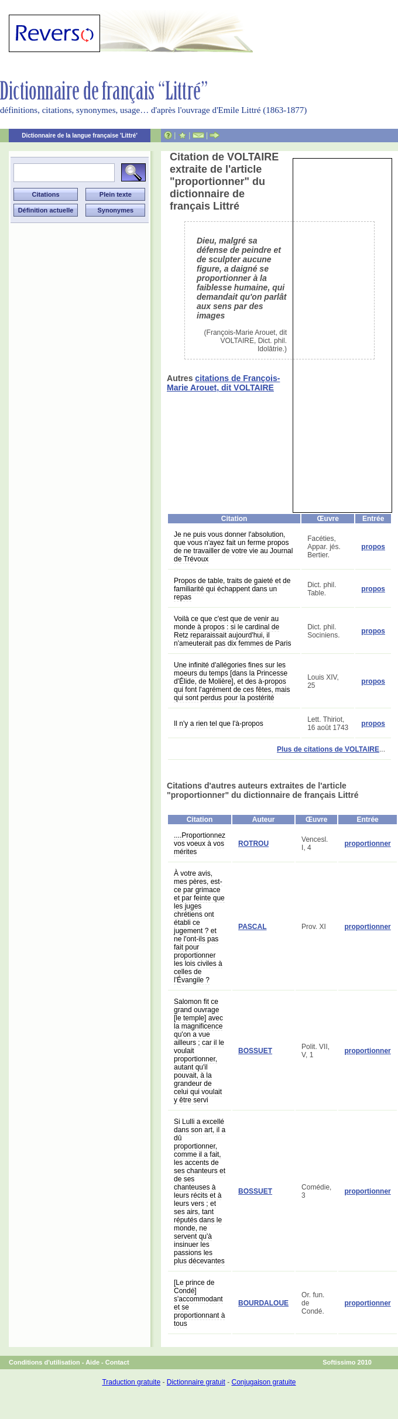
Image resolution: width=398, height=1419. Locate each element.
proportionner (367, 843)
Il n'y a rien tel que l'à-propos (218, 723)
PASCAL (252, 927)
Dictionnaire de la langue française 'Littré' (80, 135)
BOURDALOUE (263, 1303)
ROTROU (253, 843)
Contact (117, 1362)
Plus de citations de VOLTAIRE (328, 749)
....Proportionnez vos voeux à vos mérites (199, 843)
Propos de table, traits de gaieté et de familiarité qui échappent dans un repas (232, 589)
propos (373, 547)
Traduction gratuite (131, 1382)
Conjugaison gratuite (263, 1382)
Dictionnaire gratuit (196, 1382)
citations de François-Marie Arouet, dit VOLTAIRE (223, 382)
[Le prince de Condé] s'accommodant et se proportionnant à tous (199, 1303)
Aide (92, 1362)
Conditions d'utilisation (44, 1362)
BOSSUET (255, 1051)
